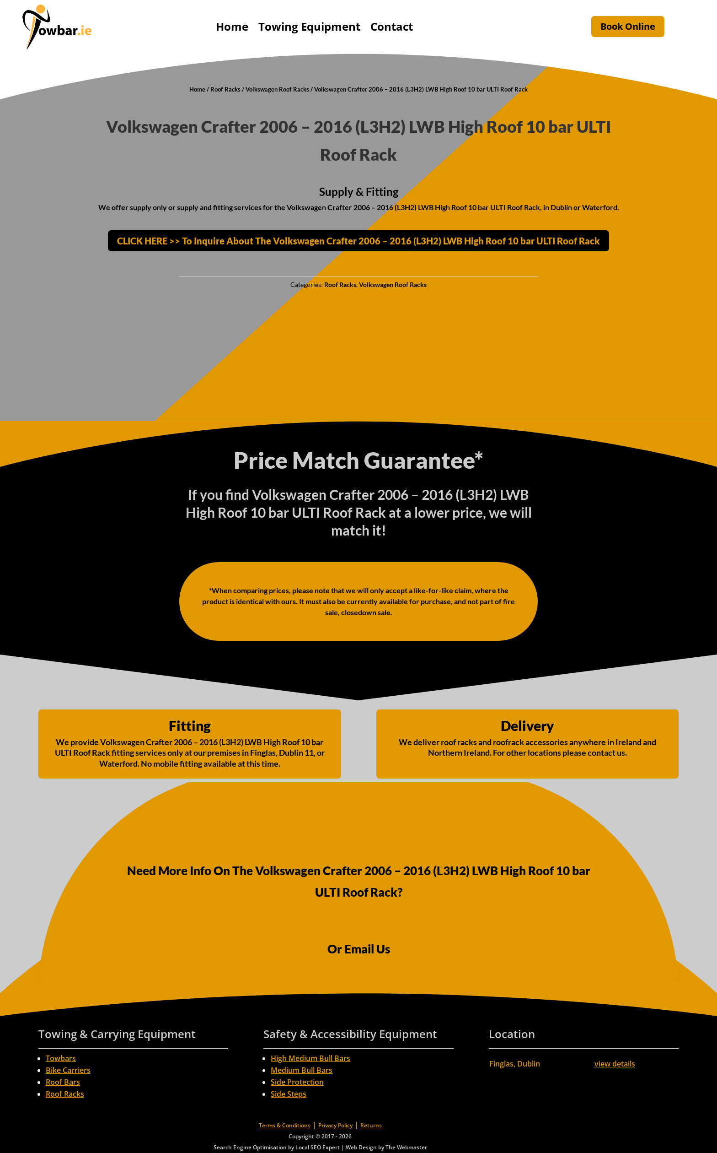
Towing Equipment (309, 26)
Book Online (627, 26)
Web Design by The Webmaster (386, 1147)
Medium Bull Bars (301, 1070)
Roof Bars (63, 1082)
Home (232, 26)
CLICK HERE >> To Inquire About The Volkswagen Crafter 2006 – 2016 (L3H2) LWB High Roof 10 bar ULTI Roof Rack (358, 240)
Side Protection (297, 1082)
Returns (371, 1125)
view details (614, 1064)
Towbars (61, 1058)
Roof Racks (225, 89)
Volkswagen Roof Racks (277, 89)
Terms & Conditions (284, 1125)
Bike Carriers (68, 1070)
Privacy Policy (335, 1125)
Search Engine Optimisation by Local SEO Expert (277, 1147)
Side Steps (288, 1094)
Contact (391, 26)
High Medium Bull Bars (310, 1058)
